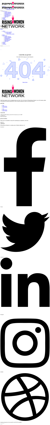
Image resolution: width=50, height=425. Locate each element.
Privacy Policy (4, 107)
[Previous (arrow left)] (0, 424)
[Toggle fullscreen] (1, 423)
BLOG (3, 34)
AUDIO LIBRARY (7, 36)
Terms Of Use (4, 106)
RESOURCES (4, 35)
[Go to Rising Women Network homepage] (13, 4)
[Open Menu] (1, 4)
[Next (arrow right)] (1, 424)
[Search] (1, 9)
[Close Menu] (1, 29)
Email (1, 122)
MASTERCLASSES (7, 39)
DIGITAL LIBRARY (7, 37)
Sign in (1, 29)
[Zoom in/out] (0, 423)
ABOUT (3, 31)
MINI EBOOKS (7, 40)
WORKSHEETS (7, 38)
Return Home (25, 82)
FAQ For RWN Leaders (10, 33)
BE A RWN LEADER (8, 32)
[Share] (2, 423)
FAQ (3, 105)
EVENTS (4, 42)
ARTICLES (6, 41)
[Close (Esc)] (3, 423)
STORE (3, 43)
